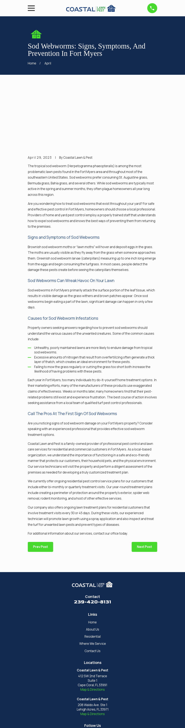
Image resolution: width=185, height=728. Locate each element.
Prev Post (40, 489)
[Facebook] (97, 675)
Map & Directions (92, 631)
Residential (93, 578)
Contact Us (92, 593)
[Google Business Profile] (87, 675)
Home (92, 564)
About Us (92, 571)
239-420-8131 (92, 544)
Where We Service (92, 586)
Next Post (144, 489)
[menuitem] (33, 720)
